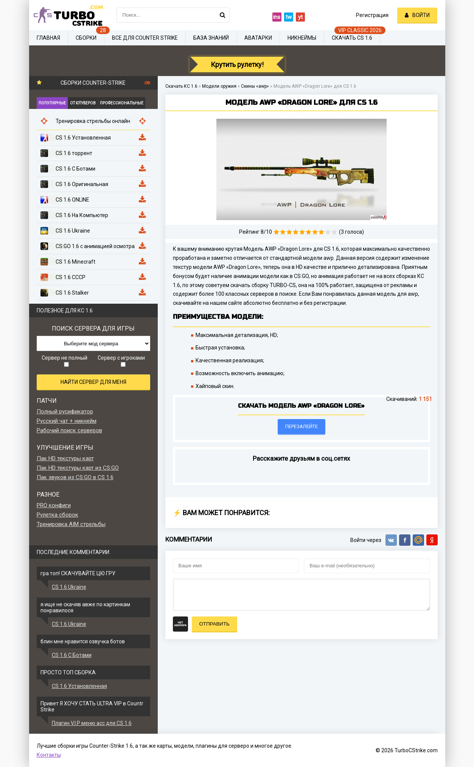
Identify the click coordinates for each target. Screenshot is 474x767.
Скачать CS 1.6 (352, 38)
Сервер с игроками (121, 361)
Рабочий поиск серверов (69, 430)
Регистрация (372, 15)
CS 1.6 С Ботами (72, 655)
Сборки (86, 38)
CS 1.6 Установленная (79, 686)
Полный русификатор (65, 411)
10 (334, 232)
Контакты (49, 755)
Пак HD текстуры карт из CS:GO (78, 467)
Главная (48, 38)
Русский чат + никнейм (66, 421)
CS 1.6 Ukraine (69, 587)
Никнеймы (302, 38)
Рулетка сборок (57, 514)
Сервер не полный (64, 361)
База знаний (211, 38)
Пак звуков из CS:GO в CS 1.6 (75, 477)
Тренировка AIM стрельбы (71, 524)
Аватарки (258, 38)
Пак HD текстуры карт (65, 458)
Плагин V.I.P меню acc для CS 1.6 (92, 723)
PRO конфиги (54, 505)
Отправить (214, 624)
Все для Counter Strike (145, 38)
